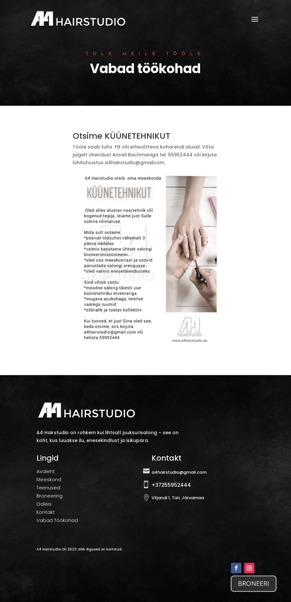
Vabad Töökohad (57, 520)
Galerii (43, 503)
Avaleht (45, 471)
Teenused (48, 487)
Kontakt (45, 512)
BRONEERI (253, 585)
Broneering (49, 495)
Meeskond (48, 479)
